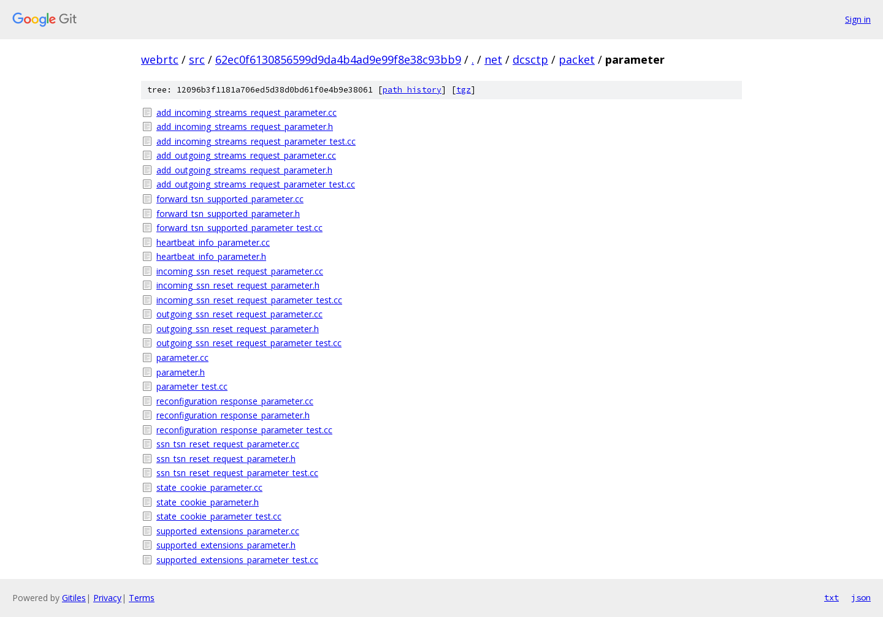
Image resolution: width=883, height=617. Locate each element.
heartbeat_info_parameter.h (211, 256)
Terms (142, 598)
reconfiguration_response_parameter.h (233, 415)
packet (577, 59)
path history (412, 90)
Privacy (107, 598)
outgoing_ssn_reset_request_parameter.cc (239, 314)
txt (831, 597)
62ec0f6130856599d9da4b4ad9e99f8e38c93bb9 (338, 59)
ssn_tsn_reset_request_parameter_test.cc (237, 473)
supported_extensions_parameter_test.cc (237, 560)
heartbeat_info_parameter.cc (213, 242)
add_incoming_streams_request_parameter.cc (246, 112)
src (197, 59)
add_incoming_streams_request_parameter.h (244, 126)
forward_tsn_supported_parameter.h (228, 213)
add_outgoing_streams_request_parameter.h (244, 170)
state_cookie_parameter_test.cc (218, 516)
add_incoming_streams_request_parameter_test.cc (256, 141)
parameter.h (180, 372)
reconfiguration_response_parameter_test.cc (244, 430)
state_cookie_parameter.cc (209, 487)
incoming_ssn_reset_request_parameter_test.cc (249, 300)
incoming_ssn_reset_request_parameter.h (237, 285)
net (493, 59)
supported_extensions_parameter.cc (227, 531)
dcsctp (530, 59)
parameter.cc (182, 357)
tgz (463, 90)
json (861, 597)
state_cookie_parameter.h (207, 502)
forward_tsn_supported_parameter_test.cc (239, 227)
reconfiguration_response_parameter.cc (234, 401)
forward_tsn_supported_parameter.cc (230, 199)
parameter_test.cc (191, 386)
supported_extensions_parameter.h (226, 545)
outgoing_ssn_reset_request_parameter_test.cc (249, 343)
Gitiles (74, 598)
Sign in (858, 19)
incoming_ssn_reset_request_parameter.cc (239, 271)
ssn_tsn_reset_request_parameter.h (226, 458)
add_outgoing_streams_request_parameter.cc (246, 155)
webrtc (159, 59)
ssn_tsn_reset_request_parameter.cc (227, 444)
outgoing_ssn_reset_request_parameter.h (237, 329)
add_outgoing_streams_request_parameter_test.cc (255, 184)
